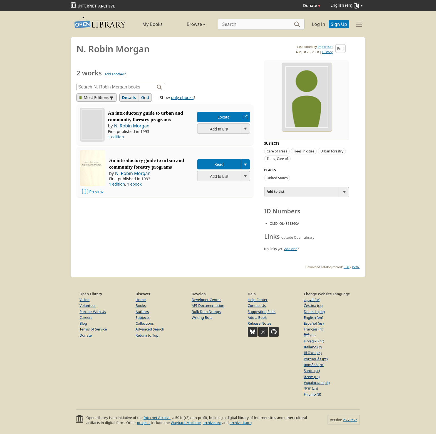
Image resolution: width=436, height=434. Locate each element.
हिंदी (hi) (309, 335)
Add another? (115, 74)
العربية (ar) (312, 299)
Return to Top (147, 335)
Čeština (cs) (313, 305)
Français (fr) (313, 329)
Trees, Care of (277, 158)
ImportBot (325, 47)
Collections (145, 323)
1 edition (116, 136)
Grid (145, 97)
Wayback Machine (186, 422)
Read (219, 164)
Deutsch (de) (314, 311)
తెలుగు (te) (311, 376)
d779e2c (350, 419)
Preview (96, 191)
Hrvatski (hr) (314, 341)
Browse (189, 24)
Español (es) (314, 323)
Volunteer (88, 305)
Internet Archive (156, 417)
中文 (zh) (311, 388)
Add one (290, 248)
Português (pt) (316, 358)
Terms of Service (93, 329)
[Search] (261, 24)
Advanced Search (150, 329)
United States (277, 178)
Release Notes (259, 323)
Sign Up (339, 24)
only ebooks (182, 97)
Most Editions (94, 97)
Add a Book (257, 317)
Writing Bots (202, 317)
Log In (318, 24)
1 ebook (134, 184)
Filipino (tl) (312, 394)
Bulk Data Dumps (206, 311)
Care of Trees (277, 151)
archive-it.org (241, 422)
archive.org (212, 422)
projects (143, 422)
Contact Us (257, 305)
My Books (152, 24)
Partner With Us (93, 311)
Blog (83, 323)
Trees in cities (303, 151)
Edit (340, 48)
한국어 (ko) (313, 352)
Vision (85, 299)
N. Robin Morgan (132, 126)
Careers (86, 317)
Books (141, 305)
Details (129, 97)
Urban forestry (331, 151)
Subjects (143, 317)
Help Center (258, 299)
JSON (356, 267)
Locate (223, 117)
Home (141, 299)
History (327, 52)
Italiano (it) (313, 346)
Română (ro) (314, 364)
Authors (142, 311)
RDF (347, 267)
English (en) (313, 317)
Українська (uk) (317, 382)
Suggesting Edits (262, 311)
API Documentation (208, 305)
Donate (312, 5)
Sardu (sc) (312, 370)
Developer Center (206, 299)
